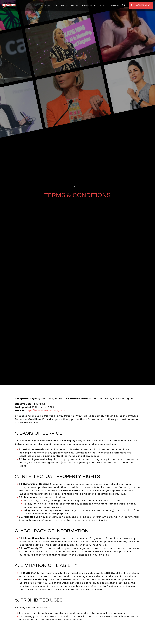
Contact (114, 5)
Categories (61, 5)
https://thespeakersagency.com (45, 410)
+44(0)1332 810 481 (140, 5)
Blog (102, 5)
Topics (74, 5)
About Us (45, 5)
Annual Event (89, 5)
